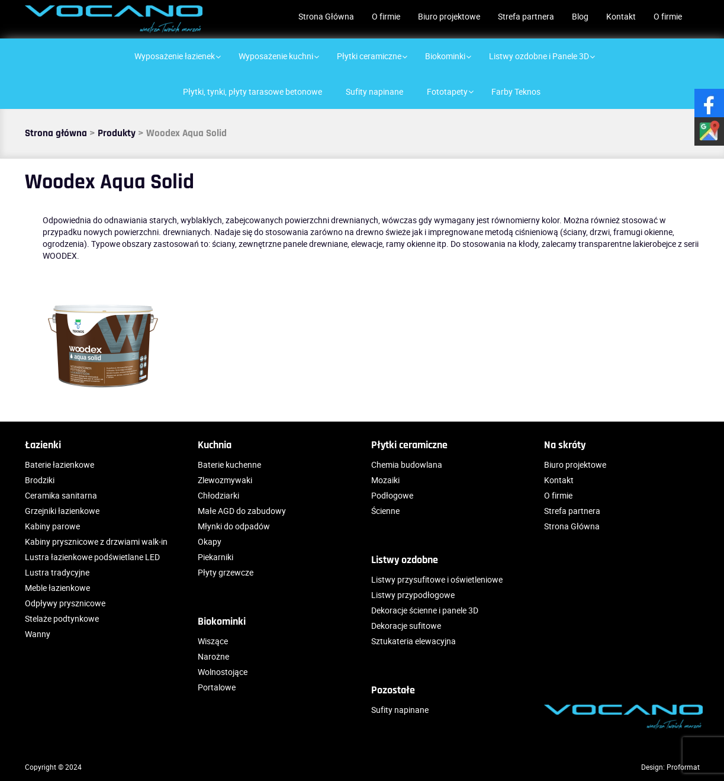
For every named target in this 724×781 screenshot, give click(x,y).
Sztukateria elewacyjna (413, 641)
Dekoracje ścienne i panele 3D (424, 610)
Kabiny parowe (52, 526)
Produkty (117, 133)
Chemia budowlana (406, 464)
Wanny (37, 633)
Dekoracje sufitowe (406, 625)
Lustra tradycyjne (57, 572)
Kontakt (621, 16)
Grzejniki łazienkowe (62, 510)
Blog (580, 16)
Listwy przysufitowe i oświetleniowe (437, 579)
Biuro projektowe (449, 16)
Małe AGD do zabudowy (242, 510)
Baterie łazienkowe (59, 464)
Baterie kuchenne (229, 464)
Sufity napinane (400, 709)
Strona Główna (326, 16)
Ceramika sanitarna (61, 495)
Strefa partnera (526, 16)
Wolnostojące (222, 671)
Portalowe (217, 687)
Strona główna (56, 133)
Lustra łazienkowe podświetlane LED (92, 557)
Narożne (213, 656)
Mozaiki (385, 480)
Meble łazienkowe (57, 587)
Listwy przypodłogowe (413, 594)
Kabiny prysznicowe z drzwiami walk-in (96, 541)
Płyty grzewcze (225, 572)
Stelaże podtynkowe (62, 618)
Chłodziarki (218, 495)
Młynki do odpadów (234, 526)
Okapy (209, 541)
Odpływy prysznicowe (65, 603)
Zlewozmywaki (225, 480)
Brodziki (39, 480)
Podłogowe (392, 495)
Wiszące (213, 641)
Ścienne (385, 510)
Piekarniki (215, 557)
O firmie (386, 16)
